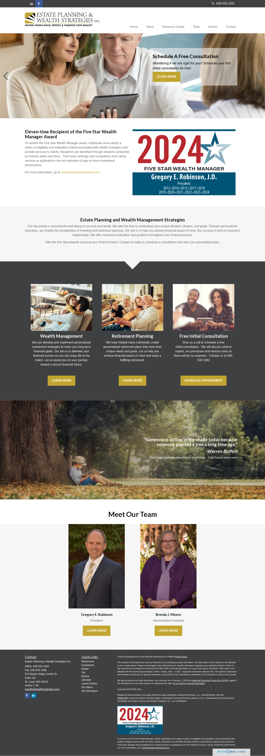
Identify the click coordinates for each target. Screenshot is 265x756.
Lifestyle (86, 680)
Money (85, 676)
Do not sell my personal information (189, 684)
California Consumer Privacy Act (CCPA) (210, 680)
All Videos (87, 687)
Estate (85, 669)
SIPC (126, 698)
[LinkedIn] (31, 4)
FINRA (120, 698)
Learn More (166, 77)
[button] (146, 20)
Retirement (88, 661)
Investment (88, 665)
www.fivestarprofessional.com (80, 172)
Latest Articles (90, 683)
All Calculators (90, 691)
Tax (84, 672)
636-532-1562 (223, 3)
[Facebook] (39, 3)
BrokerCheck (181, 657)
